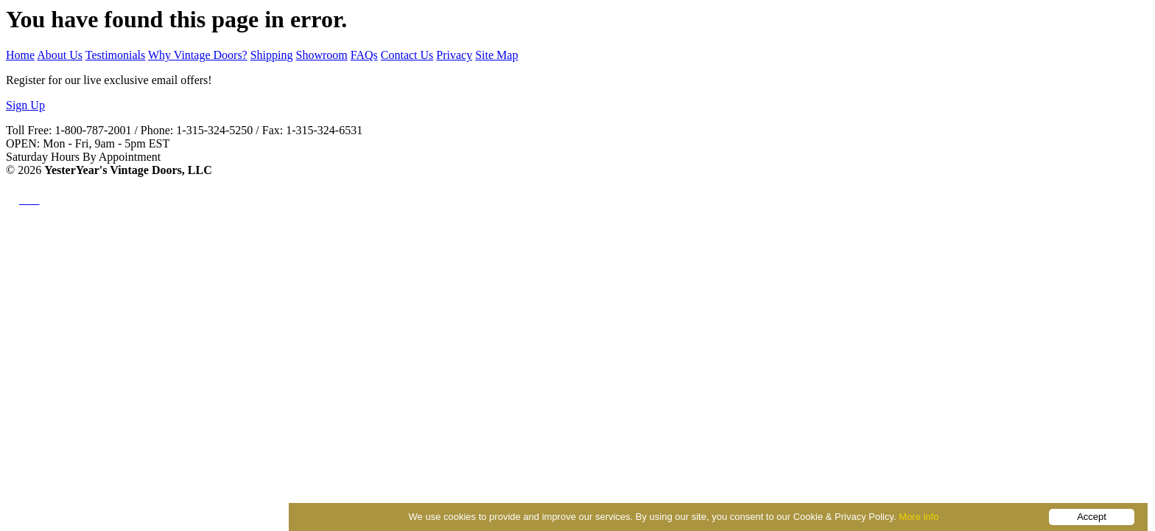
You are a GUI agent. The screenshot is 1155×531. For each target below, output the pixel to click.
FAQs (364, 55)
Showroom (322, 55)
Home (20, 55)
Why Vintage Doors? (198, 55)
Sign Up (25, 105)
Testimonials (115, 55)
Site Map (496, 55)
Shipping (271, 55)
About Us (59, 55)
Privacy (454, 55)
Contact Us (407, 55)
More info (918, 516)
